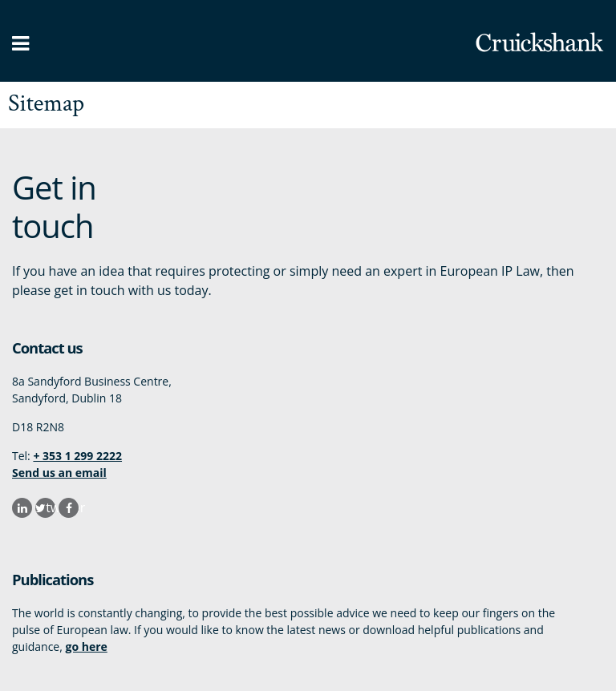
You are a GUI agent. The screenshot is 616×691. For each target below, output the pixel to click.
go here (86, 646)
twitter (50, 507)
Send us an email (59, 472)
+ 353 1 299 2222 (77, 455)
